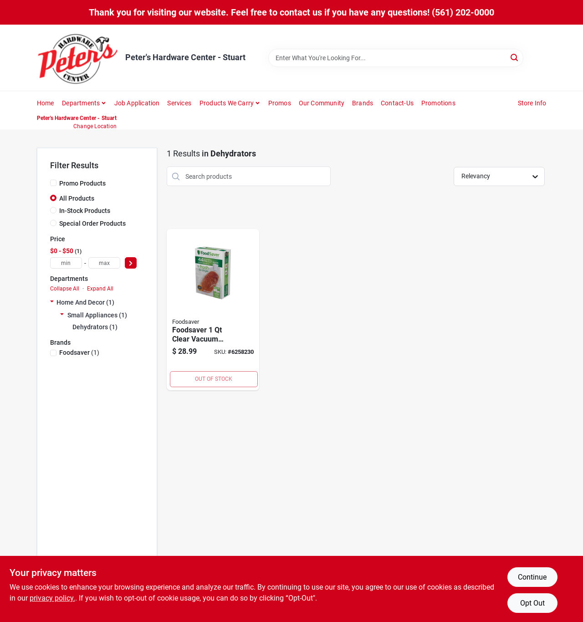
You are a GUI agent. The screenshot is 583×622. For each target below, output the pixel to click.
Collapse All (64, 288)
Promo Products (82, 183)
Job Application (137, 103)
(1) (79, 352)
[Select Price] (131, 263)
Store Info (532, 103)
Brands (362, 103)
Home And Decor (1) (85, 302)
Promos (279, 103)
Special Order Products (92, 223)
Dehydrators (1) (95, 327)
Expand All (100, 288)
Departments (81, 103)
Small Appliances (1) (97, 315)
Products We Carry (226, 103)
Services (179, 103)
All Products (76, 198)
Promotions (438, 103)
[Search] (515, 57)
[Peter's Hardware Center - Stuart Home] (78, 57)
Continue (532, 577)
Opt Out (532, 603)
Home (45, 103)
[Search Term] (395, 58)
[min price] (66, 263)
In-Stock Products (84, 210)
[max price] (104, 263)
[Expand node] (52, 302)
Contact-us (397, 103)
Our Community (322, 103)
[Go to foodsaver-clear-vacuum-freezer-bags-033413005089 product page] (213, 309)
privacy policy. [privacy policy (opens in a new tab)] (52, 598)
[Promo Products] (53, 183)
